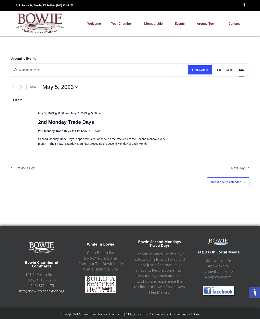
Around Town (207, 24)
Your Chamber (122, 24)
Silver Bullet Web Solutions (184, 314)
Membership (154, 24)
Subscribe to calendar (226, 182)
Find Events (200, 69)
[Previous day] (13, 87)
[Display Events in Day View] (241, 70)
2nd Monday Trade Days (66, 122)
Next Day (240, 168)
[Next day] (20, 87)
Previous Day (23, 168)
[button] (254, 292)
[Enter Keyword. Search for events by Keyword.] (99, 70)
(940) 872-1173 (64, 5)
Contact (235, 24)
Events (181, 24)
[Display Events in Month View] (230, 70)
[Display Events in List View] (219, 70)
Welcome (94, 24)
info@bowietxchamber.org (41, 291)
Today (33, 86)
